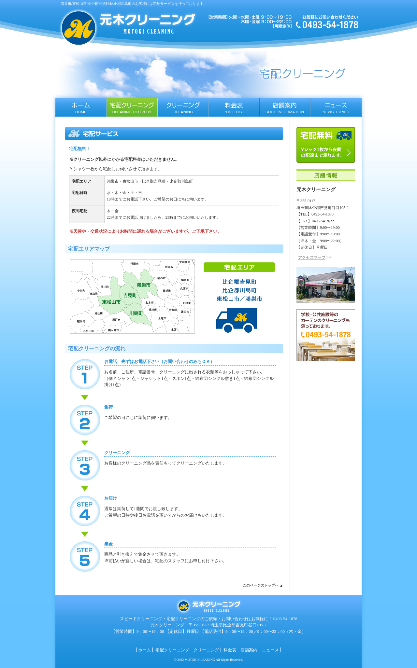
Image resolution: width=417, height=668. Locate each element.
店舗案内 (284, 107)
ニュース (336, 107)
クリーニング (183, 107)
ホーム (81, 107)
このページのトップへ (261, 585)
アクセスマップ (311, 257)
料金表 (233, 107)
